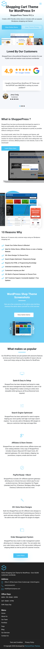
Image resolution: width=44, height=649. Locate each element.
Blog (2, 629)
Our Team (4, 619)
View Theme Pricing (32, 27)
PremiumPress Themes (32, 646)
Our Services (5, 633)
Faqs (3, 626)
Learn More (20, 555)
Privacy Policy (29, 642)
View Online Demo (11, 27)
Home (3, 613)
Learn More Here (10, 148)
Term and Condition (16, 642)
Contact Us (5, 636)
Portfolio (4, 623)
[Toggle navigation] (40, 4)
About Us (4, 616)
